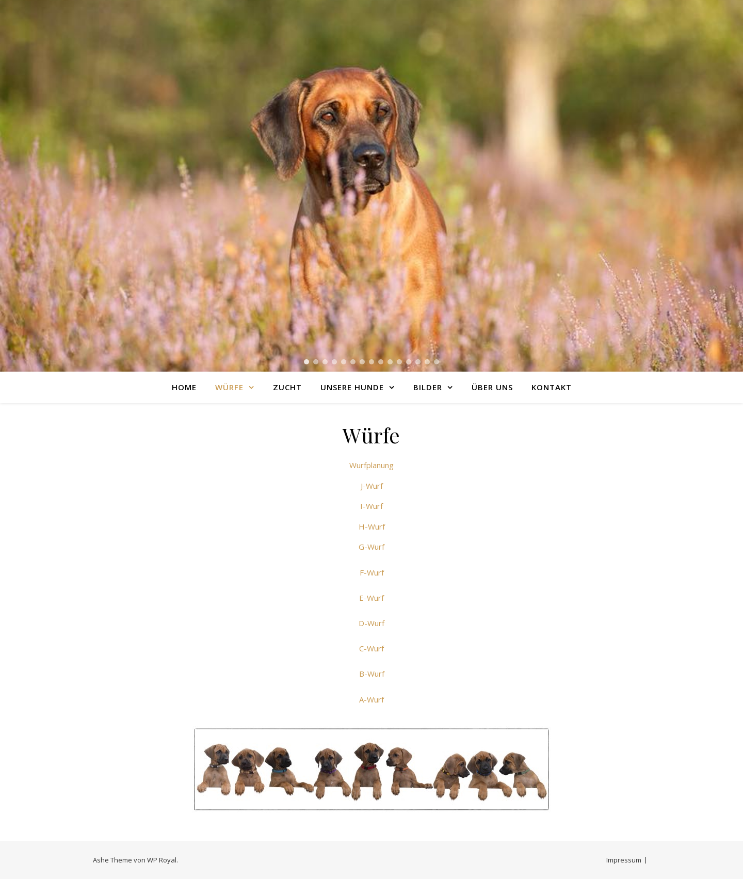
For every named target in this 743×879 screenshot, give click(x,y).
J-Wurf (372, 486)
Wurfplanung (371, 465)
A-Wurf (371, 699)
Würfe (229, 387)
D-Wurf (371, 623)
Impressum (623, 860)
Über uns (492, 387)
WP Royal (161, 860)
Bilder (427, 387)
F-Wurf (372, 572)
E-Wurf (371, 598)
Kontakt (551, 387)
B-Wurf (371, 673)
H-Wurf (372, 526)
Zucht (287, 387)
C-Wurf (371, 648)
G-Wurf (371, 546)
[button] (306, 361)
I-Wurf (371, 506)
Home (184, 387)
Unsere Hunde (352, 387)
